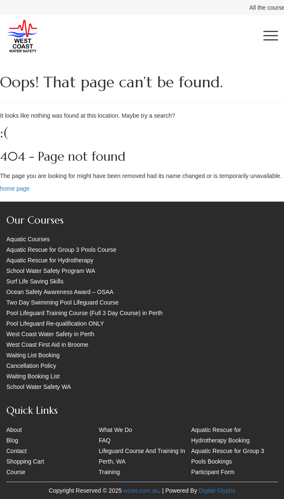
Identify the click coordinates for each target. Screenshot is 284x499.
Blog (12, 440)
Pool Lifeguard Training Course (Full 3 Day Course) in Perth (84, 313)
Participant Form (213, 472)
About (14, 429)
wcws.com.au (141, 490)
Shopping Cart (25, 461)
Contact (16, 451)
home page (15, 188)
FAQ (105, 440)
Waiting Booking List (33, 376)
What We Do (115, 429)
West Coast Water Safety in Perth (50, 334)
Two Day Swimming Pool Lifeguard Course (62, 302)
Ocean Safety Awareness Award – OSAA (60, 292)
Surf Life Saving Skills (34, 281)
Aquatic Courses (28, 239)
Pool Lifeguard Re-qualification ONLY (55, 323)
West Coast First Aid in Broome (47, 344)
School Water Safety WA (38, 386)
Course (15, 472)
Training (109, 472)
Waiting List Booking (33, 355)
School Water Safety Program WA (50, 270)
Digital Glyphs (217, 490)
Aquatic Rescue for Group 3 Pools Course (61, 249)
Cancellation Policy (31, 365)
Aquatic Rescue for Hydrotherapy (49, 260)
